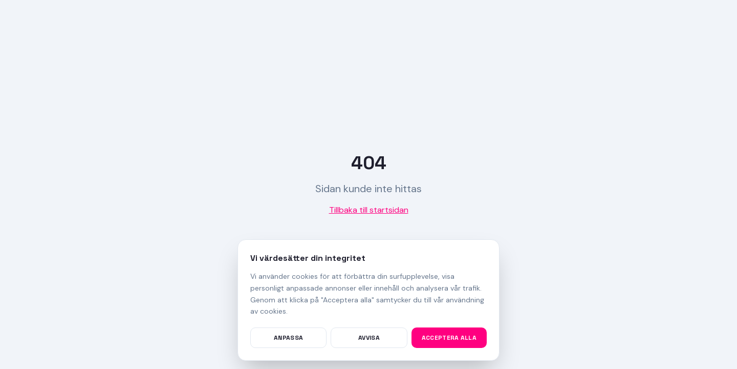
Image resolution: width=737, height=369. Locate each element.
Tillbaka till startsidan (368, 209)
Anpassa (288, 338)
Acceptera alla (449, 338)
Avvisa (369, 338)
